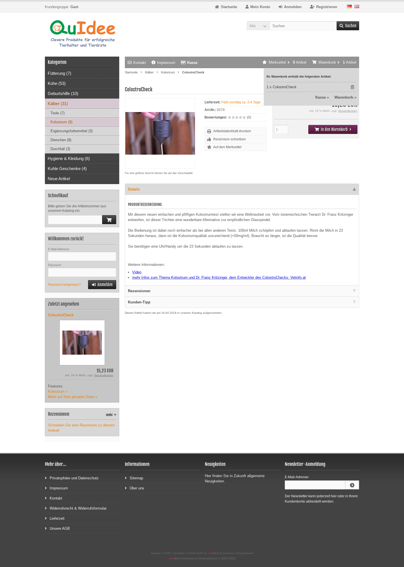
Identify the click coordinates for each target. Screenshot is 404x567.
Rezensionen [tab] (242, 291)
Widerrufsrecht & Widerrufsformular (76, 508)
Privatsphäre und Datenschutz (72, 477)
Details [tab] (242, 189)
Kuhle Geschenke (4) (67, 168)
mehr (111, 415)
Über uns (134, 487)
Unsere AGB (57, 528)
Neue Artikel (59, 178)
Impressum (163, 63)
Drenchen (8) (60, 140)
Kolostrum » (58, 391)
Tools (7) (57, 113)
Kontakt (137, 63)
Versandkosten (347, 110)
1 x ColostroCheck (282, 87)
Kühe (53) (57, 83)
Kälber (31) (58, 103)
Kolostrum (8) (61, 122)
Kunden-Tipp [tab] (242, 302)
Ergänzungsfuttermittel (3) (71, 131)
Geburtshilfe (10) (63, 93)
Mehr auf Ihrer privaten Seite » (72, 397)
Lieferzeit (55, 518)
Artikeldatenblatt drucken (232, 131)
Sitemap (134, 477)
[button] (258, 25)
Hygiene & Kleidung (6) (69, 158)
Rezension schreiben (229, 139)
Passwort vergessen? (64, 285)
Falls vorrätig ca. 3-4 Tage (241, 102)
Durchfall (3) (60, 149)
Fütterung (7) (59, 73)
